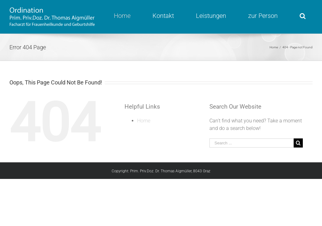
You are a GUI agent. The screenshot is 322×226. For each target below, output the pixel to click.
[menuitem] (126, 15)
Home (143, 121)
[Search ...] (251, 143)
